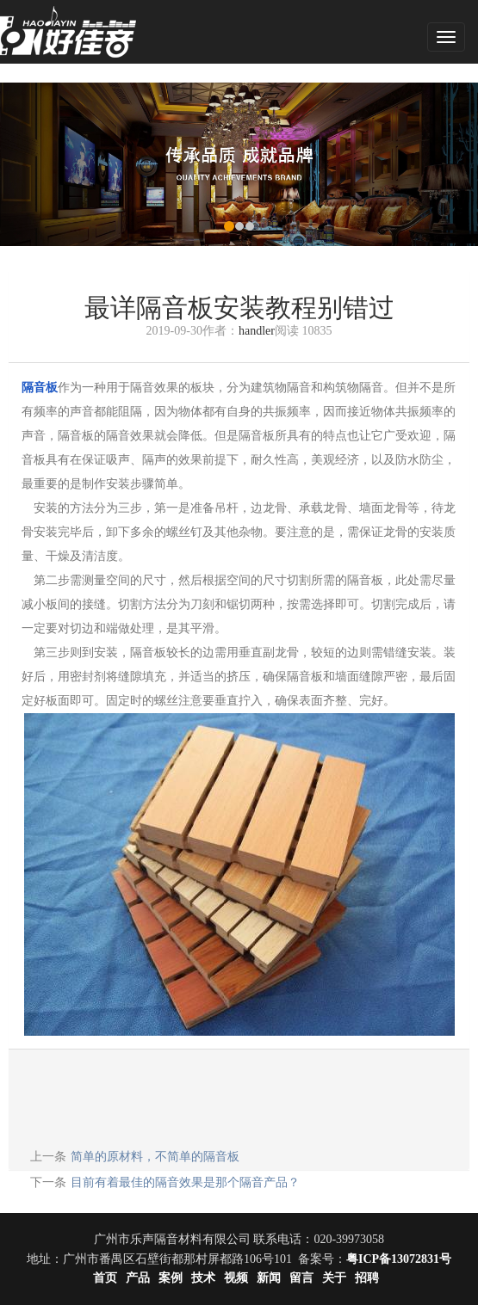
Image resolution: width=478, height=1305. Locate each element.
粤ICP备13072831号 (398, 1259)
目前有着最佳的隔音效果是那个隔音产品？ (185, 1182)
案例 (170, 1277)
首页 (105, 1277)
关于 (334, 1277)
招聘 (367, 1277)
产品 (138, 1277)
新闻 (269, 1277)
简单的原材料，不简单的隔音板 (155, 1156)
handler (257, 330)
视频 (236, 1277)
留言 (301, 1277)
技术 (203, 1277)
